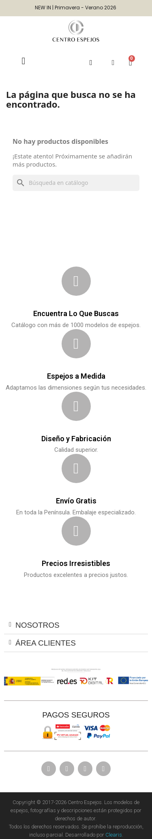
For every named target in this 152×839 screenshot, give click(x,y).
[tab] (76, 625)
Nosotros (37, 625)
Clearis (113, 835)
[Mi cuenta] (113, 63)
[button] (91, 62)
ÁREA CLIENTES (45, 643)
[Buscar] (76, 183)
